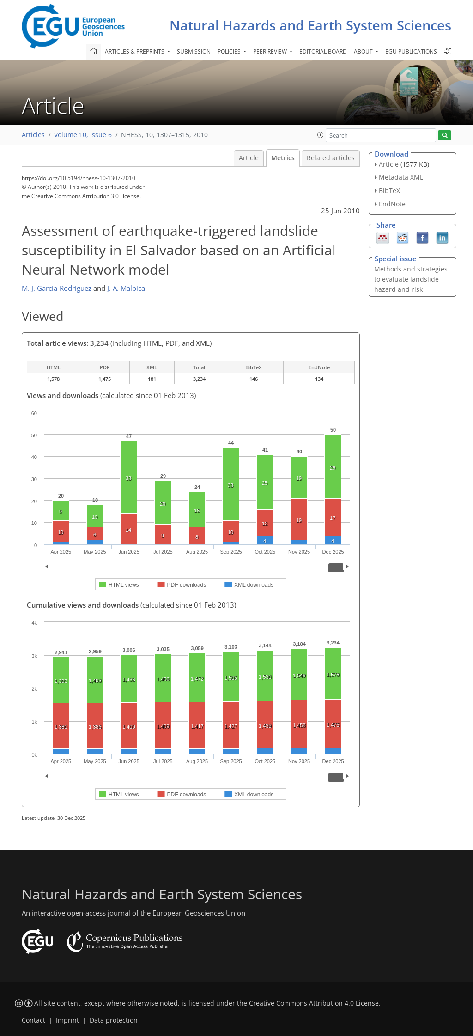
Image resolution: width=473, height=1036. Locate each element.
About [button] (364, 51)
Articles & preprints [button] (135, 51)
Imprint (67, 1020)
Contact (33, 1020)
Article (249, 158)
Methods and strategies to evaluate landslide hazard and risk (411, 279)
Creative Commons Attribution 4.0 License (314, 1003)
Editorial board (323, 51)
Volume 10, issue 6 (83, 135)
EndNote (392, 203)
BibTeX (389, 190)
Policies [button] (230, 51)
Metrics (283, 158)
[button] (320, 135)
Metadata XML (401, 177)
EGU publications (411, 51)
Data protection (114, 1020)
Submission (194, 51)
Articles (33, 135)
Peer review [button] (270, 51)
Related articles (331, 158)
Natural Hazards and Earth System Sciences (310, 25)
